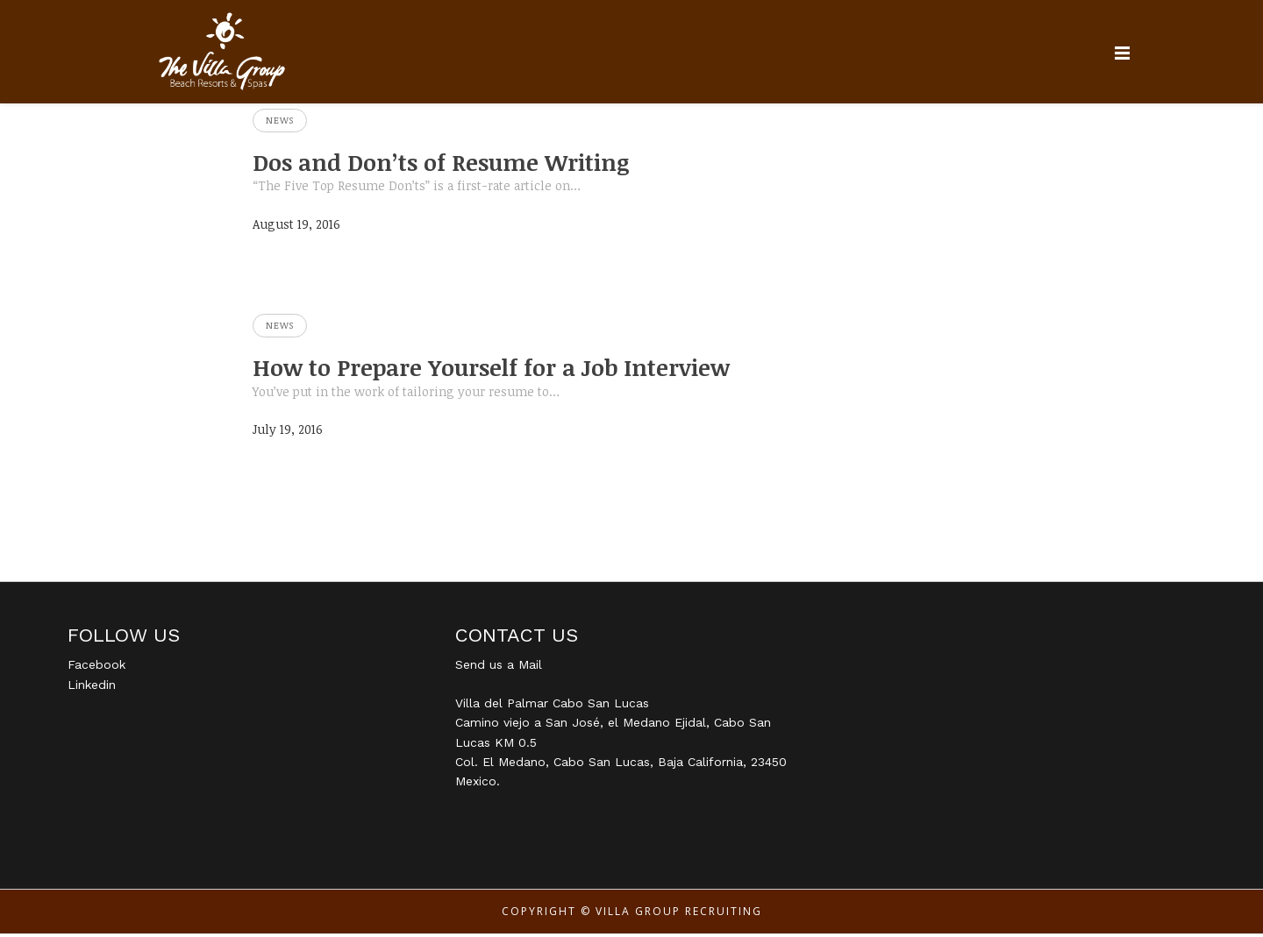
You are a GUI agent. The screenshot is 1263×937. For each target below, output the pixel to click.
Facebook (96, 668)
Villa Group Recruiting (679, 914)
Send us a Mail (498, 668)
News (280, 120)
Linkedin (92, 688)
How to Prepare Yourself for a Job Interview (512, 370)
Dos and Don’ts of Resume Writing (458, 163)
